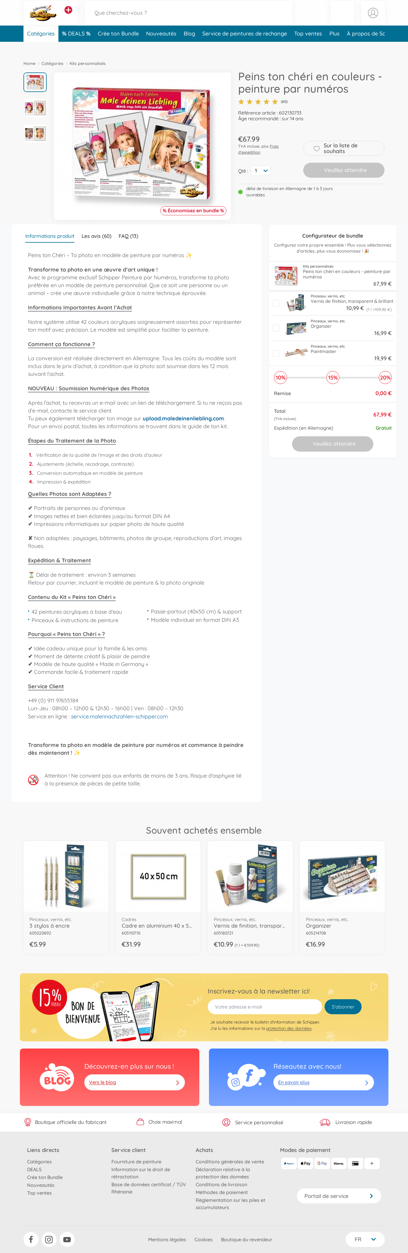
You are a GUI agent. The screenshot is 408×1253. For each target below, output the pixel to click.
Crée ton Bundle (118, 46)
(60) (263, 102)
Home (29, 63)
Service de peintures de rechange (244, 46)
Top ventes (308, 46)
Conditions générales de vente (230, 1162)
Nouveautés (161, 46)
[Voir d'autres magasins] (68, 16)
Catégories (41, 46)
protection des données (289, 1028)
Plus (334, 46)
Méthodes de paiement (222, 1192)
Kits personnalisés (88, 63)
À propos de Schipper (374, 46)
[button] (342, 19)
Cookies (204, 1239)
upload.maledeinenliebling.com (183, 418)
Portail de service (339, 1196)
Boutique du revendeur (246, 1239)
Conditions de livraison (221, 1184)
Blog (189, 46)
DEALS (77, 46)
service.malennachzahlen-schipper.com (119, 716)
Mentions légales (167, 1239)
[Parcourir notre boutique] (189, 19)
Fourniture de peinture (136, 1162)
